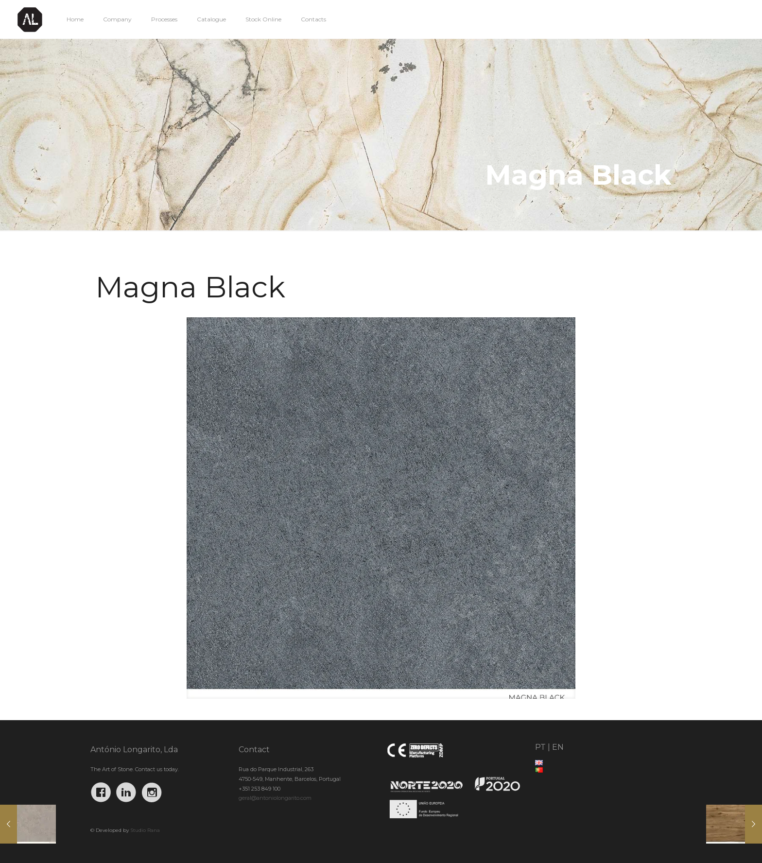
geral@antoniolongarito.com (275, 797)
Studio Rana (145, 830)
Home (529, 197)
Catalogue (568, 197)
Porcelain (610, 197)
